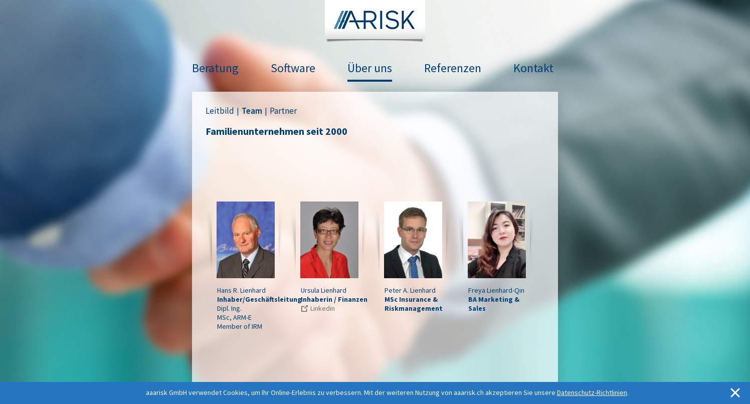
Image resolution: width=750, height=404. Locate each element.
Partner (283, 110)
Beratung (215, 68)
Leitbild (220, 110)
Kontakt (533, 68)
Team (252, 110)
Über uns (369, 68)
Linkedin (322, 308)
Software (293, 68)
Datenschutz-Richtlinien (592, 392)
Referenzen (452, 68)
